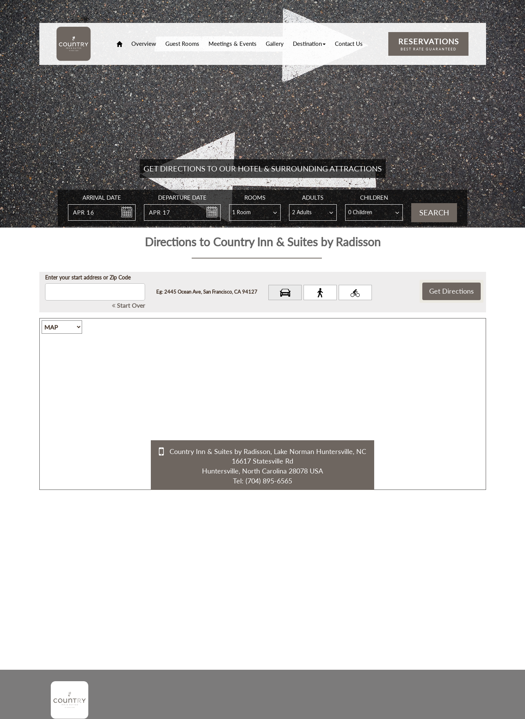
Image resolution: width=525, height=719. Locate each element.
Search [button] (434, 212)
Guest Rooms (182, 43)
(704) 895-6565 (269, 481)
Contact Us (349, 43)
